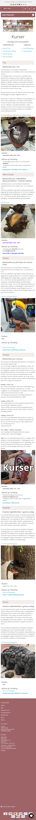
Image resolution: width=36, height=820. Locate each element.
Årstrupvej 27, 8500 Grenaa (11, 503)
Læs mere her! (5, 202)
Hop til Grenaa (7, 57)
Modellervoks (4, 715)
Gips (2, 708)
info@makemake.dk (10, 748)
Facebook (5, 806)
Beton (2, 717)
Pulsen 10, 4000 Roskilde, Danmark (13, 595)
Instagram (12, 806)
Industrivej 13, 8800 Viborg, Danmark (14, 350)
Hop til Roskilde (28, 48)
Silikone (3, 720)
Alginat (3, 705)
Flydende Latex (5, 710)
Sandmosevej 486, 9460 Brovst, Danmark (15, 693)
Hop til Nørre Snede (9, 51)
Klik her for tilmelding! (9, 347)
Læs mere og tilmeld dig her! (9, 296)
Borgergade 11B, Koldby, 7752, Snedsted (15, 169)
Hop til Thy (6, 48)
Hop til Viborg (7, 54)
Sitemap (3, 750)
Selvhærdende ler (6, 712)
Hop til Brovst (27, 51)
